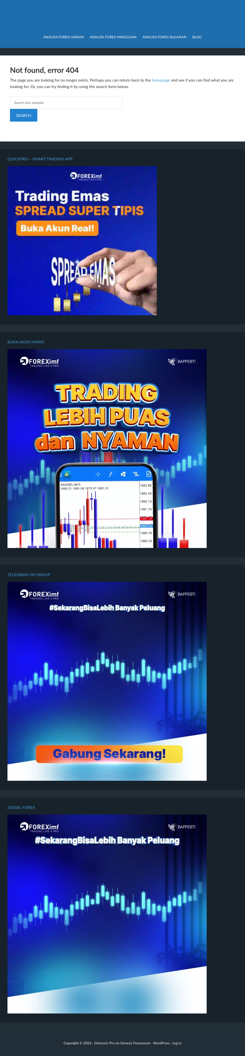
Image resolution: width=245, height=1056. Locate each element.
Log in (177, 1043)
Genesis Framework (135, 1043)
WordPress (161, 1043)
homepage (161, 80)
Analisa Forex (122, 17)
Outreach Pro (104, 1043)
